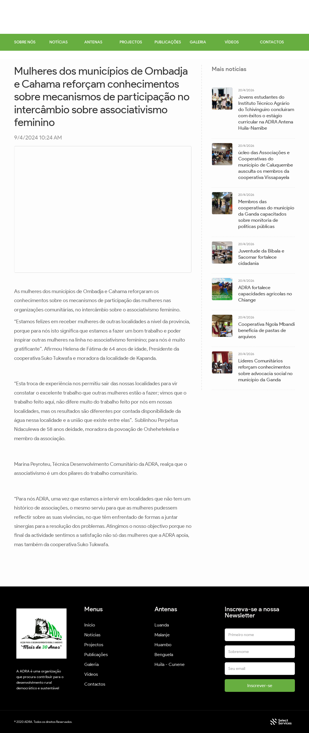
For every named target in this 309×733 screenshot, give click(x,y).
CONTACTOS (272, 42)
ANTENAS (93, 42)
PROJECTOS (131, 42)
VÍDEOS (232, 42)
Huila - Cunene (169, 664)
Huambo (162, 644)
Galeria (91, 664)
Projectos (93, 644)
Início (89, 625)
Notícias (92, 634)
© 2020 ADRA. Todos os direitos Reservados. (43, 722)
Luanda (161, 625)
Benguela (163, 654)
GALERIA (198, 42)
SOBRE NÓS (25, 42)
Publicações (96, 654)
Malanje (162, 634)
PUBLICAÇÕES (167, 42)
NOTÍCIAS (58, 42)
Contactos (94, 684)
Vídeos (91, 674)
